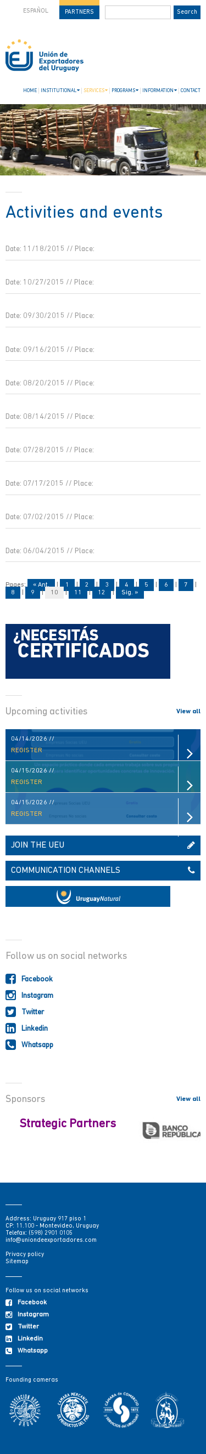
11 (78, 592)
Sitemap (17, 1262)
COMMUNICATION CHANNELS (103, 870)
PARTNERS (79, 12)
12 (101, 592)
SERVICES (95, 90)
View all (188, 711)
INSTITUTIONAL (60, 90)
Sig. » (129, 592)
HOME (30, 90)
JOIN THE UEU (103, 845)
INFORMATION (159, 90)
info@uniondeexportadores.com (51, 1240)
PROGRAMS (125, 90)
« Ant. (41, 585)
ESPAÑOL (35, 11)
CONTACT (191, 90)
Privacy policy (24, 1255)
